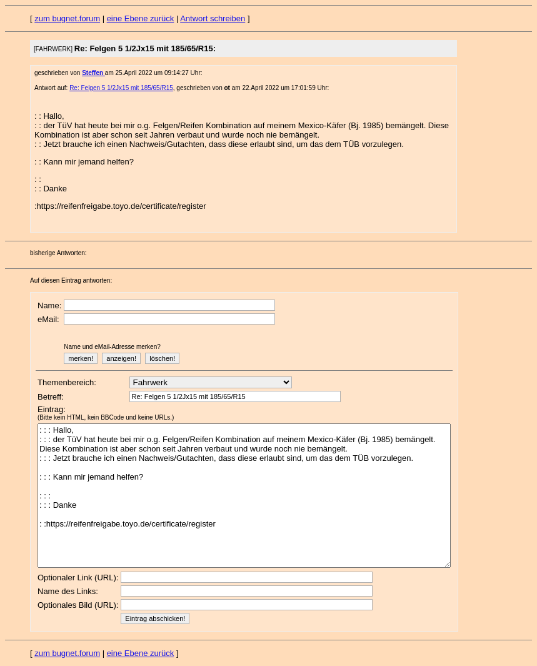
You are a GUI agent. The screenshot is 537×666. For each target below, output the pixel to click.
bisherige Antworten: (58, 253)
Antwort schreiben (212, 18)
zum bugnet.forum (67, 18)
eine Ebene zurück (140, 18)
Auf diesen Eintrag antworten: (71, 280)
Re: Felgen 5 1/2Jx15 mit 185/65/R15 (121, 87)
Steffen (93, 72)
